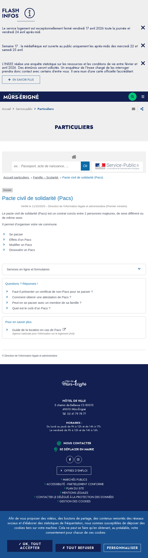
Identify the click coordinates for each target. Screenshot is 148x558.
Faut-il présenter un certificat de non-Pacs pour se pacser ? (52, 291)
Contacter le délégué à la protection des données (74, 497)
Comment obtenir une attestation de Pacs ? (41, 297)
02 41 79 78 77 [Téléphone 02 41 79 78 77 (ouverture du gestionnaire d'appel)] (76, 414)
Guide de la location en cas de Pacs (39, 330)
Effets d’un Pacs (20, 239)
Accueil (6, 109)
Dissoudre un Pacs (22, 250)
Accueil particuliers (16, 177)
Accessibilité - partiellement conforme (74, 484)
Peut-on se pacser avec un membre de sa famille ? (46, 302)
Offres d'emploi (75, 471)
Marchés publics (74, 479)
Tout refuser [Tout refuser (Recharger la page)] (78, 548)
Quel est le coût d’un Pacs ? (31, 308)
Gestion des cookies (74, 501)
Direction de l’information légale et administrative (30, 355)
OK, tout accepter (30, 546)
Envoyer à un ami (133, 109)
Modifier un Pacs (20, 244)
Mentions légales (74, 492)
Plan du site (74, 488)
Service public (24, 109)
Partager (142, 109)
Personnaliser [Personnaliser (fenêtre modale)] (122, 548)
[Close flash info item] (143, 28)
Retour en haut (142, 364)
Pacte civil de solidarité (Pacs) (82, 177)
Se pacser (16, 234)
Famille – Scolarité (46, 177)
